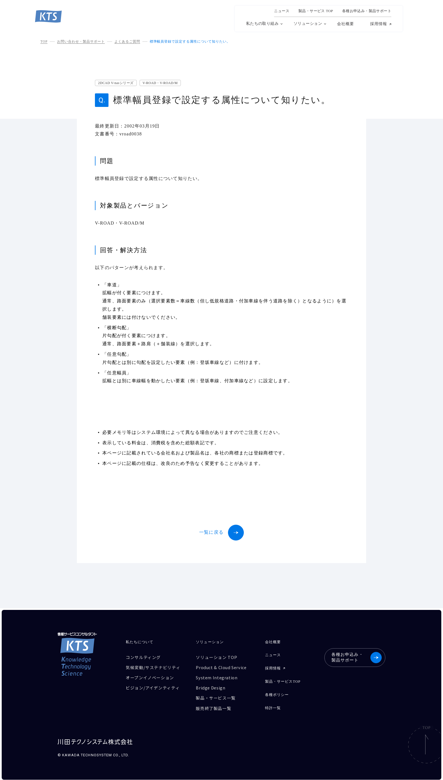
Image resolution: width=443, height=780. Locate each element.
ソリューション (308, 23)
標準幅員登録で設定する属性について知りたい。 (190, 41)
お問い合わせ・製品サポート (81, 41)
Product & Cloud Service (222, 667)
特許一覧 (273, 707)
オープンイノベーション (150, 677)
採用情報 (378, 24)
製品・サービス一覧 (216, 697)
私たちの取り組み (262, 23)
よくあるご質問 (127, 41)
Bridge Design (211, 687)
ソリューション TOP (216, 657)
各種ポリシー (277, 694)
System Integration (217, 677)
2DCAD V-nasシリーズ (116, 83)
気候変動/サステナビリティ (153, 667)
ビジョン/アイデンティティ (153, 687)
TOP (43, 41)
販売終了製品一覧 (213, 706)
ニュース (281, 11)
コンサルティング (143, 657)
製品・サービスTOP (283, 681)
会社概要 (345, 24)
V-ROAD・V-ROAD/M (160, 83)
